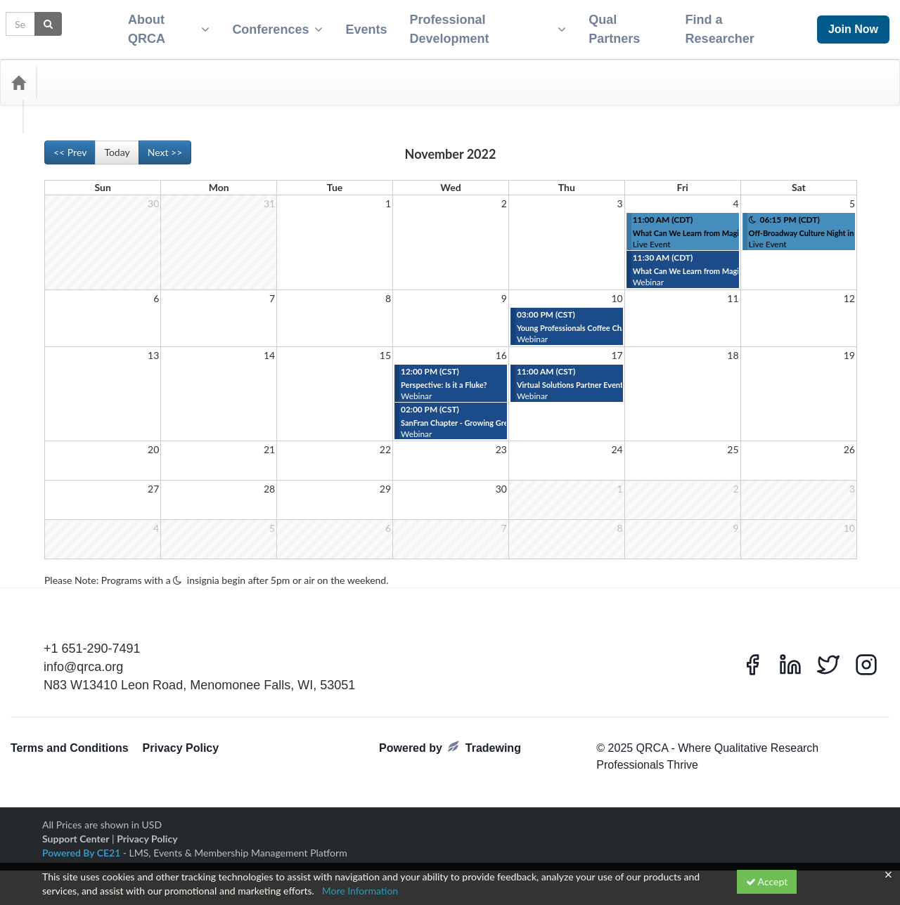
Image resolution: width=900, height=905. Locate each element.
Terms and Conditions (70, 740)
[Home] (18, 73)
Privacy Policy (181, 740)
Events (360, 25)
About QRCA (160, 24)
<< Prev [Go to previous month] (69, 144)
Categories (77, 73)
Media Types (151, 73)
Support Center (75, 830)
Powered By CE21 (82, 844)
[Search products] (721, 74)
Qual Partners (615, 24)
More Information (360, 891)
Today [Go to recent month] (116, 144)
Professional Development (485, 24)
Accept (767, 881)
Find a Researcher (724, 24)
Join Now (853, 25)
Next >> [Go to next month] (165, 144)
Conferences (271, 25)
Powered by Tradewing (450, 739)
